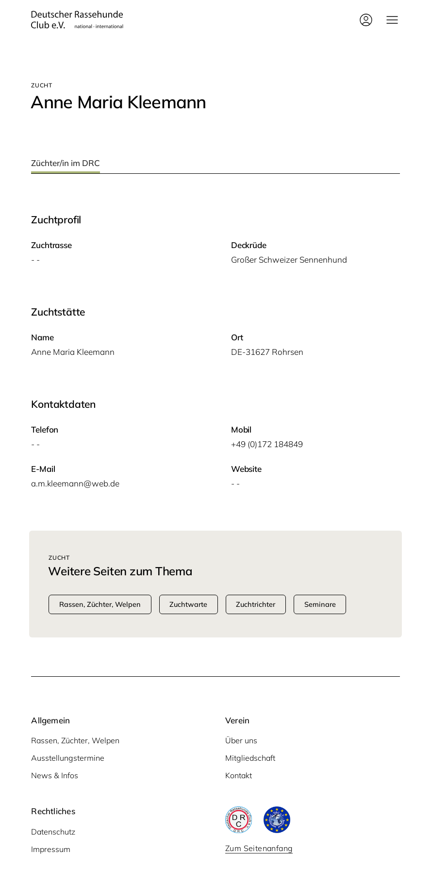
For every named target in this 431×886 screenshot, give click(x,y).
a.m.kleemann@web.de (75, 483)
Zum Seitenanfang (259, 848)
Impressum (50, 849)
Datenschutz (53, 831)
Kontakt (238, 775)
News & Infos (54, 775)
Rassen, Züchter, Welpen (75, 740)
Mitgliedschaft (250, 758)
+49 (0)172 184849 (267, 444)
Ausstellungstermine (67, 758)
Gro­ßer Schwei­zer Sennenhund (289, 259)
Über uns (241, 740)
